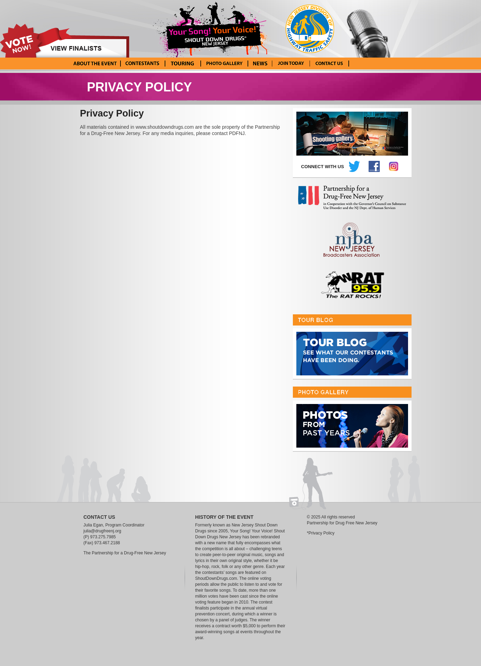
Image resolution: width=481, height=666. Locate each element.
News (259, 63)
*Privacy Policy (320, 533)
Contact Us (329, 63)
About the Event (95, 63)
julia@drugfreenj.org (102, 531)
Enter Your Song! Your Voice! (291, 63)
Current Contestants (142, 63)
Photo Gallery (223, 63)
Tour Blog (182, 63)
